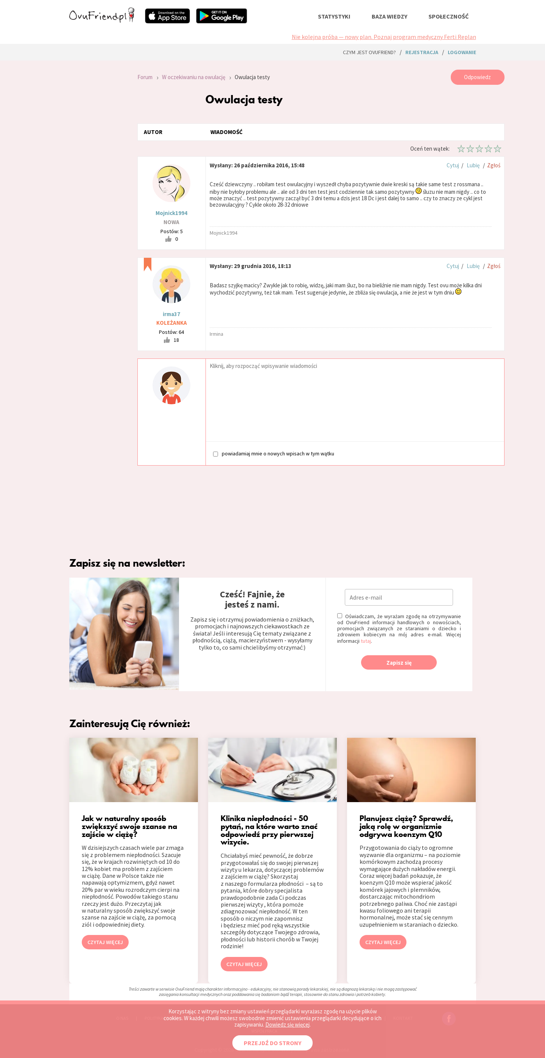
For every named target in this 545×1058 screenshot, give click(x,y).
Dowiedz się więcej (287, 1024)
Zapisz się (399, 662)
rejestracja (421, 52)
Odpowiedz (477, 77)
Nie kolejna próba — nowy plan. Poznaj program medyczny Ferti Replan (384, 36)
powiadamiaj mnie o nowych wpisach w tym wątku (273, 453)
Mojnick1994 (171, 213)
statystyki (334, 16)
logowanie (462, 52)
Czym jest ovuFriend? (369, 52)
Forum (145, 77)
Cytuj (453, 165)
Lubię (473, 165)
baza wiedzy (389, 16)
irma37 (171, 314)
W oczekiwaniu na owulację (193, 77)
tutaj (366, 640)
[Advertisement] (97, 171)
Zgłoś (493, 165)
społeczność (448, 16)
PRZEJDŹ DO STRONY (272, 1043)
